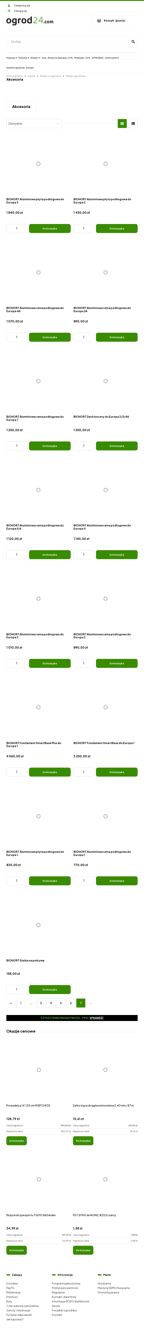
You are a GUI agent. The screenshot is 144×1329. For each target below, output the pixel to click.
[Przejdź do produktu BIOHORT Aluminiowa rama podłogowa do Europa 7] (38, 381)
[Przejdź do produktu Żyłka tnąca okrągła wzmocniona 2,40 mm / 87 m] (105, 1073)
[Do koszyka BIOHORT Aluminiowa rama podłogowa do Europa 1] (117, 880)
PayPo (10, 1288)
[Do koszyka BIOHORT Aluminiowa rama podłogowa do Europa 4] (117, 554)
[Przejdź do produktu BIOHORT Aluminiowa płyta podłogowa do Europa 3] (38, 164)
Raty (9, 1301)
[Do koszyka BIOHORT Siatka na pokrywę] (50, 989)
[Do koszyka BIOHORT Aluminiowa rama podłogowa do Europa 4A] (50, 337)
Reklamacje (13, 1292)
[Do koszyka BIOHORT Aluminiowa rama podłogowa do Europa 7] (50, 445)
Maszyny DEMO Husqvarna (114, 1288)
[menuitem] (11, 57)
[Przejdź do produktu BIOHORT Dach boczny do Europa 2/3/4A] (106, 381)
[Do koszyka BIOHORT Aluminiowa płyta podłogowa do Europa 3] (50, 228)
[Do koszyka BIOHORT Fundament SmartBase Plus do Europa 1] (50, 772)
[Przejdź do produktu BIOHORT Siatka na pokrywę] (38, 925)
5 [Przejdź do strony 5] (61, 1003)
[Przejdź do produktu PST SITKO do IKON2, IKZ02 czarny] (105, 1183)
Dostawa (12, 1283)
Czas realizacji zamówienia (22, 1305)
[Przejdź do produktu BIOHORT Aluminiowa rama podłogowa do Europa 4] (106, 490)
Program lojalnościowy (66, 1283)
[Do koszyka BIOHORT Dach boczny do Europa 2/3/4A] (117, 445)
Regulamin (58, 1292)
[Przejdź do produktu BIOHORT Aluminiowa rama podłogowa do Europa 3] (38, 599)
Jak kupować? (15, 1319)
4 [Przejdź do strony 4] (51, 1003)
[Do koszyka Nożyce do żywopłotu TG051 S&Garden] (16, 1250)
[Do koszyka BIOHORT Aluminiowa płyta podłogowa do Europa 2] (117, 228)
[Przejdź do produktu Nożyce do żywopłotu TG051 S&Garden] (38, 1183)
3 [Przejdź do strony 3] (41, 1003)
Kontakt (57, 1314)
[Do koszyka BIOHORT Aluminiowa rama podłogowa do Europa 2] (117, 663)
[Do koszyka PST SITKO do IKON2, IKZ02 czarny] (83, 1250)
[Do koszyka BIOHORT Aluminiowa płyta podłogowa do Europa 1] (50, 880)
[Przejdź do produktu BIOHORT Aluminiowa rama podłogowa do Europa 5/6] (38, 490)
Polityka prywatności (65, 1288)
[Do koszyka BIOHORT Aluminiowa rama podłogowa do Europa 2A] (117, 337)
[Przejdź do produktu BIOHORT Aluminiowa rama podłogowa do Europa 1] (106, 816)
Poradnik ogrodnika (64, 1310)
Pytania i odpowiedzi (19, 1314)
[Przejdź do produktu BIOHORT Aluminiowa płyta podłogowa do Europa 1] (38, 816)
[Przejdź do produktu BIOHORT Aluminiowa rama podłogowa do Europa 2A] (106, 272)
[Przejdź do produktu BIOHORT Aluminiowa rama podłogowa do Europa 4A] (38, 272)
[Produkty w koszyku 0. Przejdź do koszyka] (114, 20)
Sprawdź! (97, 1017)
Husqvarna (104, 1283)
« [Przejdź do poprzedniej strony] (11, 1003)
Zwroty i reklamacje (18, 1310)
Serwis (56, 1305)
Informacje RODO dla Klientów (70, 1301)
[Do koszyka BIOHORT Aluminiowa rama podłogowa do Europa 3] (50, 663)
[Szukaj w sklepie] (68, 41)
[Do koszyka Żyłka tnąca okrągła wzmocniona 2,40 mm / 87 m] (83, 1140)
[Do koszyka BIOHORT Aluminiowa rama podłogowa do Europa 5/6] (50, 554)
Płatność (12, 1296)
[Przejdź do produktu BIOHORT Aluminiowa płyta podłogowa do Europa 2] (106, 164)
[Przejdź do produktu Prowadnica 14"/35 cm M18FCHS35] (38, 1073)
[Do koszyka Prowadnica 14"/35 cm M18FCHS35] (16, 1140)
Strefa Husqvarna (108, 1292)
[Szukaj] (133, 41)
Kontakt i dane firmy (64, 1296)
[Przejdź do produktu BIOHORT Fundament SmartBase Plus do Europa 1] (38, 707)
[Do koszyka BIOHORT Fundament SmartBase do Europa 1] (117, 772)
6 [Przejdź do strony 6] (71, 1003)
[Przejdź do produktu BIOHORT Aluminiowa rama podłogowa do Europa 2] (106, 599)
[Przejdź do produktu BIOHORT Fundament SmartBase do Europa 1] (106, 707)
